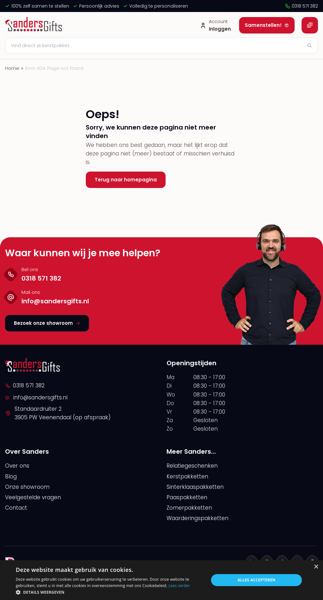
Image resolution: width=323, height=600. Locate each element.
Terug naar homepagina (126, 179)
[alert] (161, 580)
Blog (11, 476)
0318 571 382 (301, 6)
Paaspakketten (187, 497)
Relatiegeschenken (192, 466)
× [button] (316, 567)
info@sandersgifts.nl (36, 397)
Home (12, 68)
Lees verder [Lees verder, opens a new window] (179, 585)
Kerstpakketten (187, 476)
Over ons (17, 466)
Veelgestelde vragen (33, 497)
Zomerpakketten (189, 508)
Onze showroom (27, 487)
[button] (109, 592)
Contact (16, 508)
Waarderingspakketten (197, 518)
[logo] (34, 25)
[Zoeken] (161, 45)
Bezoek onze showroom (47, 323)
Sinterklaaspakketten (195, 487)
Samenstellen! (267, 25)
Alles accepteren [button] (257, 580)
